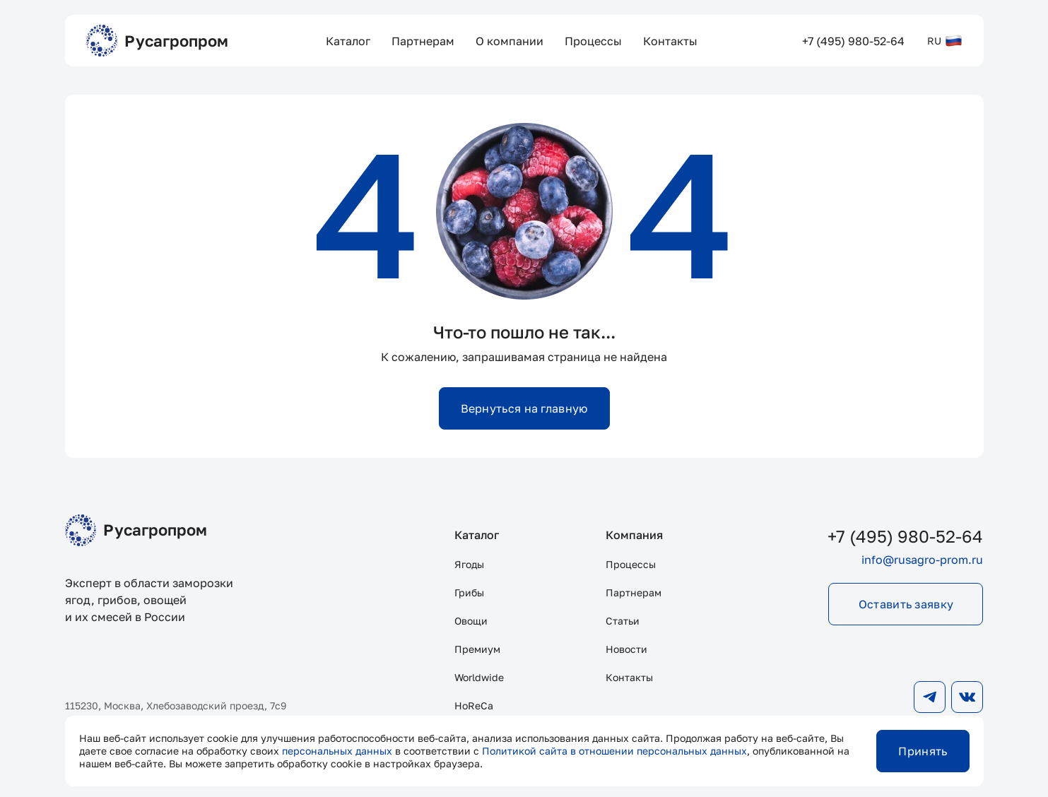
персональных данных (337, 751)
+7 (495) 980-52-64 (905, 536)
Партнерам (633, 592)
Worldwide (479, 677)
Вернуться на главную (524, 408)
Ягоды (469, 564)
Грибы (469, 592)
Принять (922, 751)
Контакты (629, 677)
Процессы (631, 564)
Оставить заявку (906, 604)
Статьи (623, 621)
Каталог (476, 535)
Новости (626, 649)
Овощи (471, 621)
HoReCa (473, 705)
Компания (634, 535)
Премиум (477, 649)
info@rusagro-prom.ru (922, 560)
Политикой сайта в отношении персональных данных (614, 751)
